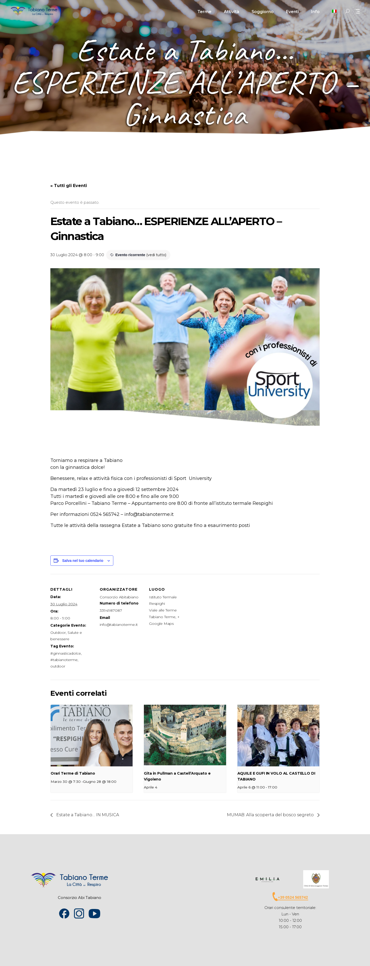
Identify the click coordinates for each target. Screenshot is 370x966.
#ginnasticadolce (65, 653)
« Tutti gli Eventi (68, 185)
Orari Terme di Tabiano (73, 773)
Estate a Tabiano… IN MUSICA (87, 814)
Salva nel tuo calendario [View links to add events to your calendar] (82, 561)
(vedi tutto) (156, 255)
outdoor (57, 666)
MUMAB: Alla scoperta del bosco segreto (271, 814)
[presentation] (92, 735)
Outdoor (58, 632)
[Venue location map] (225, 609)
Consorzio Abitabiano (119, 597)
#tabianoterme (64, 659)
